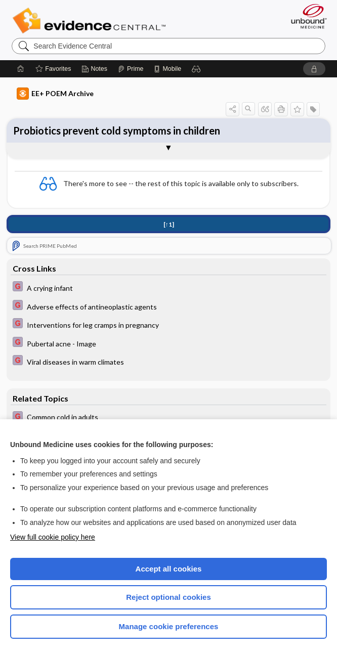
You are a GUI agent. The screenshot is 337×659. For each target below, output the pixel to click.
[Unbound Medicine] (305, 16)
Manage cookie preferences (169, 626)
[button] (196, 68)
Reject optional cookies (168, 597)
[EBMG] (168, 287)
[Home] (20, 68)
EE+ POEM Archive (55, 93)
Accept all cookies (169, 568)
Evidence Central (91, 20)
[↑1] (168, 224)
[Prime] (130, 68)
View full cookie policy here (52, 537)
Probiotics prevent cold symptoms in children (116, 130)
